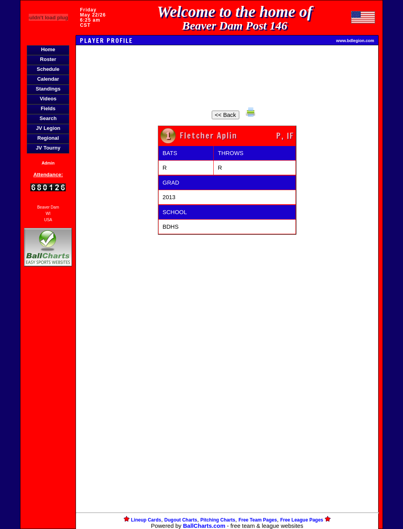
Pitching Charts (217, 520)
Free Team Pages (257, 520)
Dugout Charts (181, 520)
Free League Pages (301, 520)
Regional (48, 138)
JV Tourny (48, 148)
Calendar (48, 79)
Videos (48, 99)
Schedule (48, 69)
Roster (48, 59)
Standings (48, 89)
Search (48, 118)
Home (48, 49)
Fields (48, 108)
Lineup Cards (146, 520)
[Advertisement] (48, 404)
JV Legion (48, 128)
